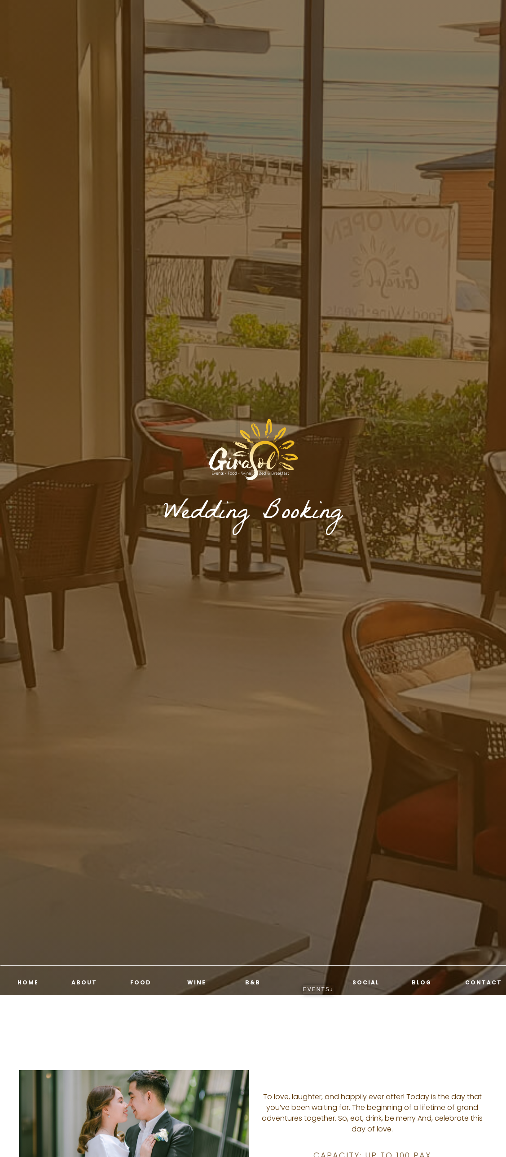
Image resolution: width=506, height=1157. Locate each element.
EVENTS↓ (318, 989)
